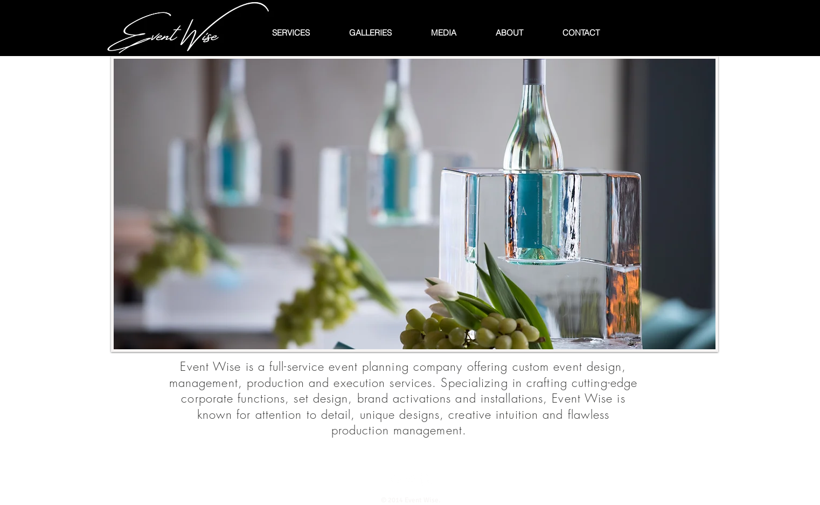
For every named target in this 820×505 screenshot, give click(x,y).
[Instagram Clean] (426, 479)
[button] (414, 204)
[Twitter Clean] (411, 479)
